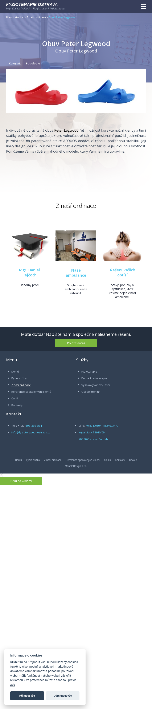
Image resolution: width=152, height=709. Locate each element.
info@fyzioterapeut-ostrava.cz (30, 432)
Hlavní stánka (15, 17)
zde (12, 685)
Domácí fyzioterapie (94, 378)
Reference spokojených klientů (31, 392)
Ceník (15, 398)
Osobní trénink (90, 392)
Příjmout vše (27, 695)
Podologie (33, 63)
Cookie (133, 460)
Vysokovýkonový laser (95, 385)
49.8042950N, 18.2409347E (102, 426)
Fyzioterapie (89, 371)
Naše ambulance (76, 273)
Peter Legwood (66, 130)
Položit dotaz (76, 343)
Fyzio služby (19, 378)
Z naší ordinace (36, 17)
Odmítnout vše (63, 695)
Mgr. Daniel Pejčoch (29, 272)
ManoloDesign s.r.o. (76, 466)
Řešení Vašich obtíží (122, 272)
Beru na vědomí (21, 481)
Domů (15, 371)
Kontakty (17, 405)
